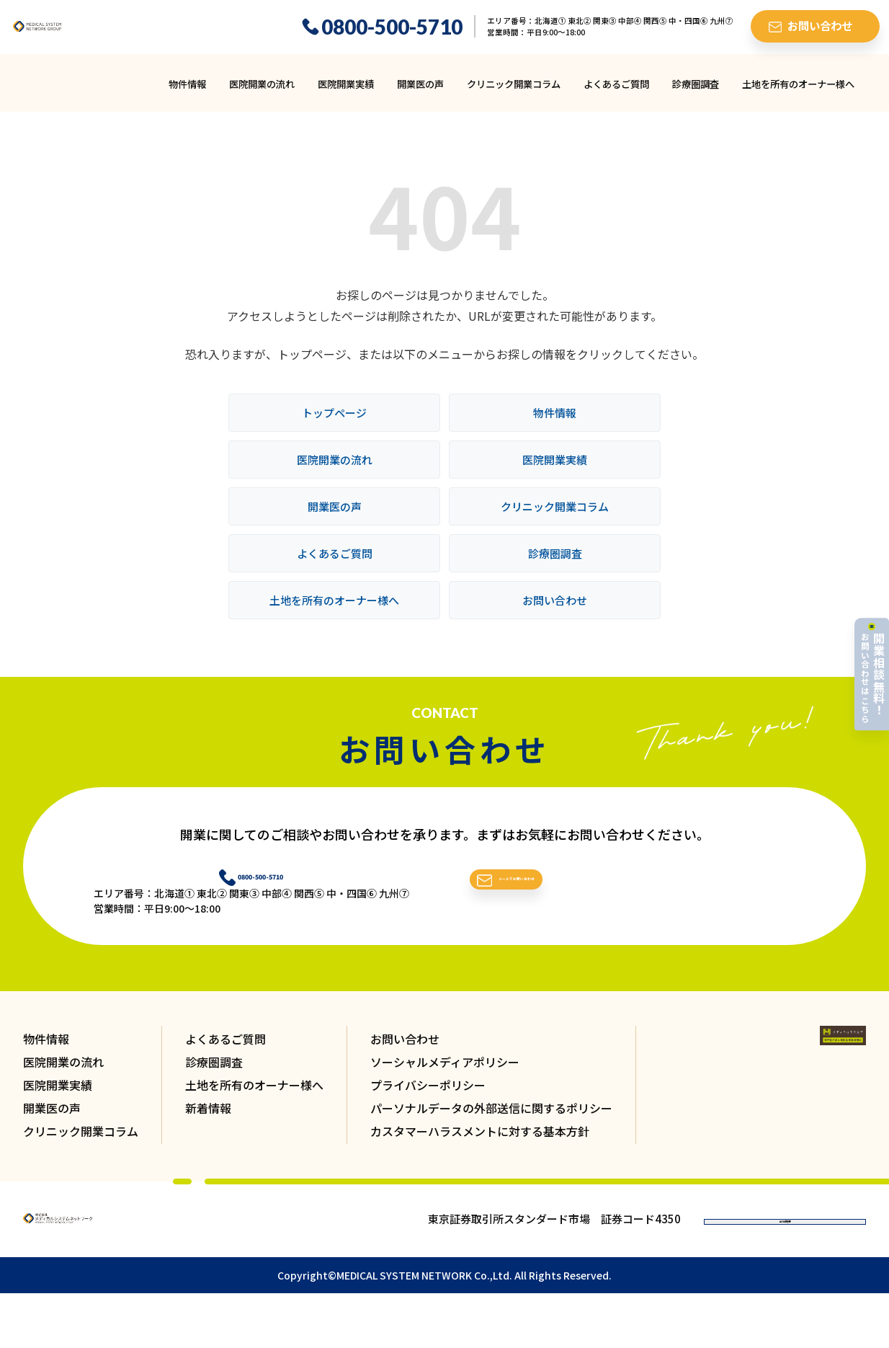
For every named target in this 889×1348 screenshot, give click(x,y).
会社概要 (785, 1248)
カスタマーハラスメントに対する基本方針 (479, 1147)
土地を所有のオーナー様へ (798, 92)
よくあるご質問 (616, 92)
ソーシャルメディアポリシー (444, 1078)
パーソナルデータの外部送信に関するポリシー (491, 1124)
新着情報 (208, 1124)
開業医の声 (420, 92)
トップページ (334, 421)
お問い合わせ (554, 608)
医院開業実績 (346, 92)
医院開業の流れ (262, 92)
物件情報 (187, 92)
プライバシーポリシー (428, 1101)
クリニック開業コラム (513, 92)
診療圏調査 (695, 92)
